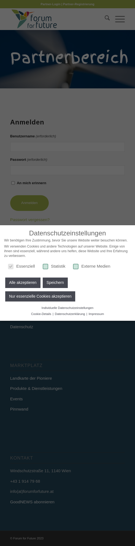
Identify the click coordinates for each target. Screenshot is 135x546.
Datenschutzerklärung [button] (70, 312)
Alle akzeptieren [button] (23, 281)
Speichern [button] (55, 281)
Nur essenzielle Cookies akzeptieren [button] (40, 295)
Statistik (54, 265)
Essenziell (21, 265)
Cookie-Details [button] (41, 312)
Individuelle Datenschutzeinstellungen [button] (67, 307)
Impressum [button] (96, 312)
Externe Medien (91, 265)
